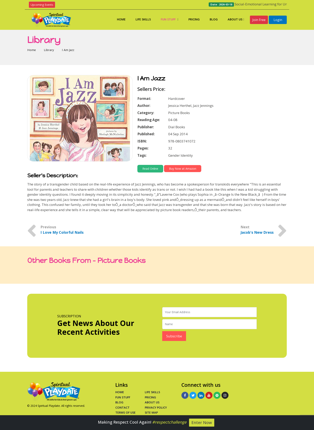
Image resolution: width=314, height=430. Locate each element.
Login (278, 20)
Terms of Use (125, 412)
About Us (236, 19)
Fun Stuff (169, 19)
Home (121, 19)
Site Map (151, 412)
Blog (214, 19)
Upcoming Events (42, 5)
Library (49, 50)
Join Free (259, 20)
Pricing (194, 19)
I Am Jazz (68, 50)
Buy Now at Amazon (182, 168)
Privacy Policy (156, 407)
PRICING (150, 397)
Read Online (150, 168)
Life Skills (143, 19)
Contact (122, 407)
